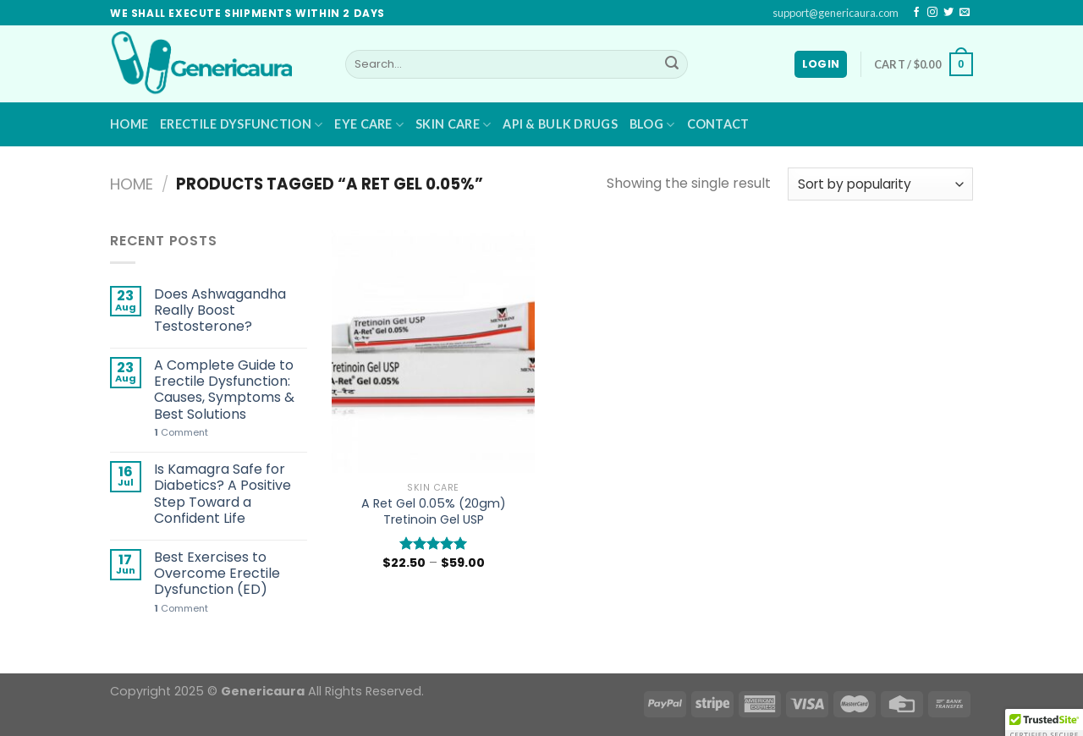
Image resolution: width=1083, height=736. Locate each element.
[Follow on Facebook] (916, 13)
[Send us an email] (964, 13)
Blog (652, 125)
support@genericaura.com (835, 12)
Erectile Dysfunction (241, 125)
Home (129, 124)
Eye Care (369, 125)
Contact (718, 124)
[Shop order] (880, 184)
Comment (181, 432)
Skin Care (453, 125)
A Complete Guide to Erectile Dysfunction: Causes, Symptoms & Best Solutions (224, 389)
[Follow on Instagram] (932, 13)
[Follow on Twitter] (948, 13)
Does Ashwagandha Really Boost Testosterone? (220, 310)
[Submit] (671, 64)
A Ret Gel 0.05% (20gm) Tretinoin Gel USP (433, 511)
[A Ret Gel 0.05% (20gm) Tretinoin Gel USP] (433, 351)
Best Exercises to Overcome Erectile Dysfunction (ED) (217, 573)
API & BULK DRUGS (560, 124)
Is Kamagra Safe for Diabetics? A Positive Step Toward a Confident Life (222, 493)
